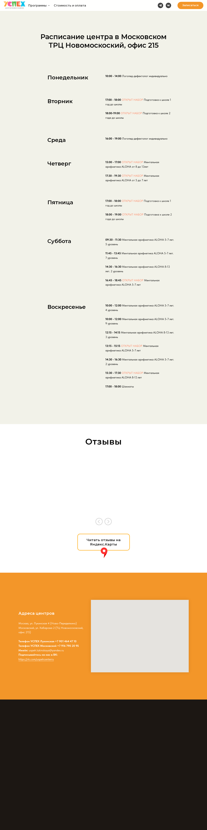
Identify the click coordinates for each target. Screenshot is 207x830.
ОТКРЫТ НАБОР (132, 99)
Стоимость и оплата (70, 5)
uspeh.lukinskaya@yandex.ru (46, 650)
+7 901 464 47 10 (65, 641)
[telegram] (160, 5)
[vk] (168, 5)
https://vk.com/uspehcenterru (36, 659)
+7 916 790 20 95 (68, 646)
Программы (37, 5)
